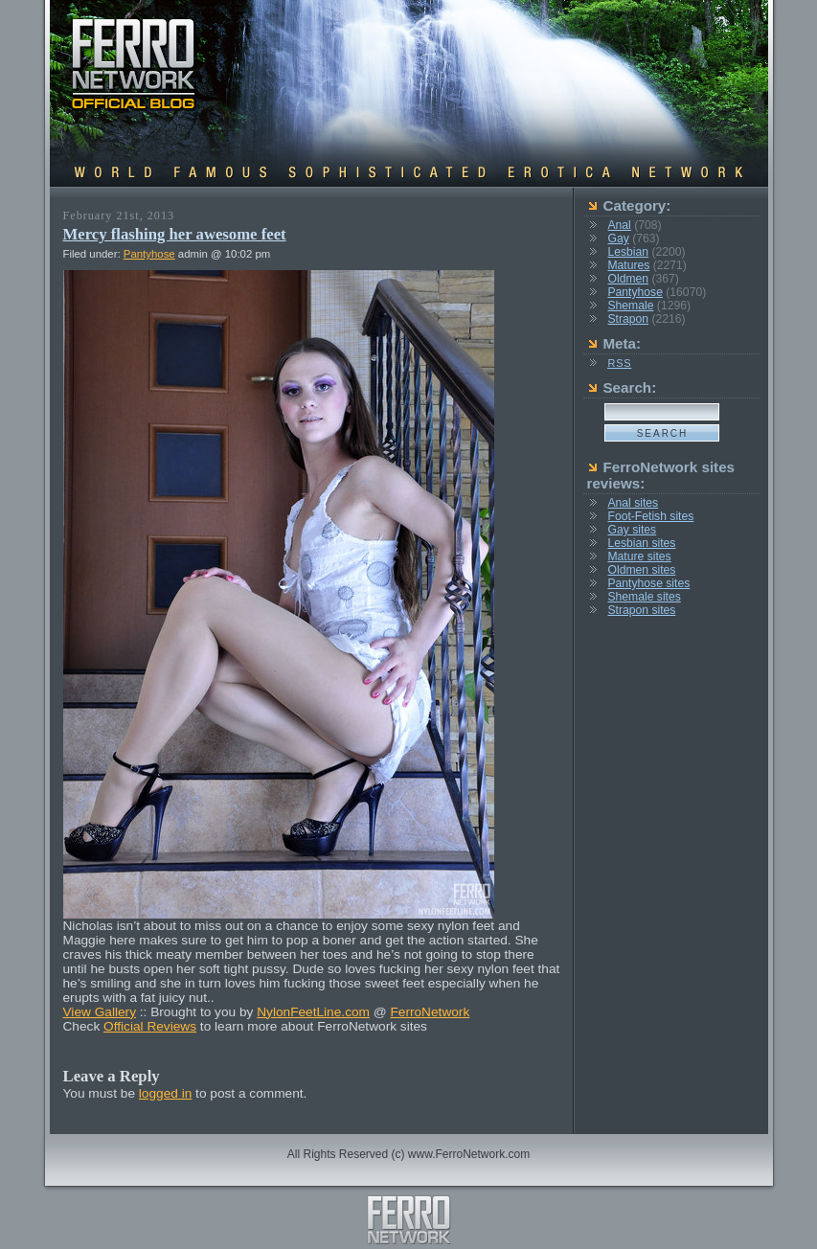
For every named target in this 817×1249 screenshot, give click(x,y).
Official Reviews (149, 1026)
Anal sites (632, 503)
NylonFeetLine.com (313, 1012)
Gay (617, 238)
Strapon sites (641, 610)
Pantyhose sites (648, 583)
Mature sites (638, 556)
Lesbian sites (641, 543)
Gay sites (631, 529)
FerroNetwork (429, 1012)
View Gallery (100, 1012)
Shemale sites (643, 596)
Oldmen (627, 278)
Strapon (627, 319)
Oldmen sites (641, 570)
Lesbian (627, 252)
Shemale (630, 305)
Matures (628, 265)
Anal (618, 225)
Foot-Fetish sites (650, 516)
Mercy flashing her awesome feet (174, 234)
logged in (166, 1093)
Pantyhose (149, 254)
